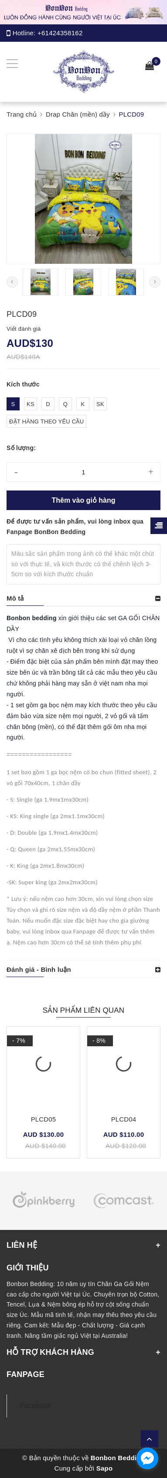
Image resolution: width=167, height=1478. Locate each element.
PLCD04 (123, 1119)
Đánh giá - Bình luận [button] (39, 969)
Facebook (35, 1405)
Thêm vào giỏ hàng (83, 500)
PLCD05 (43, 1119)
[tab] (83, 598)
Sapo (104, 1468)
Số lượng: (21, 447)
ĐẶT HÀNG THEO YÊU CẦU (46, 421)
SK (100, 404)
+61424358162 (60, 33)
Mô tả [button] (15, 598)
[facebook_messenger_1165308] (147, 1458)
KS (30, 404)
